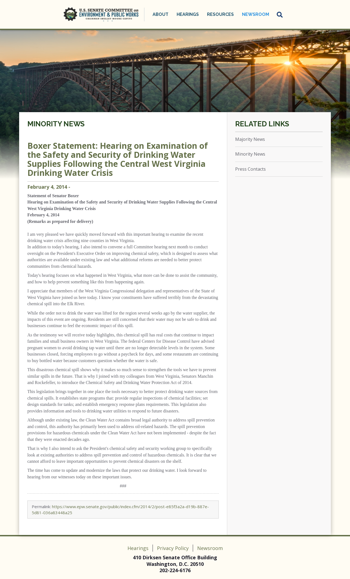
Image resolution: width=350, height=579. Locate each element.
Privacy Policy (173, 548)
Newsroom (255, 14)
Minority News (55, 124)
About (160, 14)
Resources (220, 14)
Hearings (188, 14)
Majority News (250, 139)
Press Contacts (250, 169)
